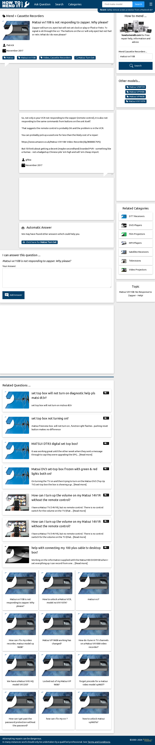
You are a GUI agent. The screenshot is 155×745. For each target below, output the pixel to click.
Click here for (39, 242)
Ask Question (42, 4)
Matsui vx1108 (27, 57)
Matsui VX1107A (135, 101)
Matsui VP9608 (136, 96)
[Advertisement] (66, 89)
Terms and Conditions (98, 742)
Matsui (8, 57)
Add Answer (13, 295)
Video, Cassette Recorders (55, 57)
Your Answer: (9, 266)
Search (59, 4)
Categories (74, 4)
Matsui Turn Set (85, 57)
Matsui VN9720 (136, 87)
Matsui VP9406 (136, 91)
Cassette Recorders (30, 16)
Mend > (9, 16)
